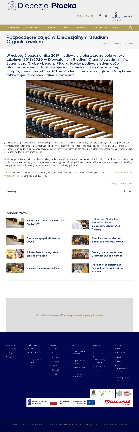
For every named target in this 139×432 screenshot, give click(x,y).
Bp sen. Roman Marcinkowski (78, 375)
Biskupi (74, 345)
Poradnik (53, 345)
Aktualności (12, 348)
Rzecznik (120, 348)
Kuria (97, 348)
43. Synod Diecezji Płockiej (36, 361)
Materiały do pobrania (37, 353)
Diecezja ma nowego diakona (43, 268)
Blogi (10, 357)
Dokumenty (32, 345)
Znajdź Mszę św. (14, 353)
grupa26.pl (122, 424)
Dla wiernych (11, 345)
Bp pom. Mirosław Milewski (79, 362)
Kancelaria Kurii (122, 353)
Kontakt (118, 345)
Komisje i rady (100, 366)
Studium (38, 151)
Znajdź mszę (85, 15)
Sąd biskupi (99, 353)
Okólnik (33, 348)
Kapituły (98, 371)
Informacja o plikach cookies (123, 379)
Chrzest (54, 348)
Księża (119, 361)
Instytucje (96, 345)
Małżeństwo (56, 361)
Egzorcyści (55, 370)
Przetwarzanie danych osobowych (124, 369)
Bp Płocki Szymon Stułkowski (79, 352)
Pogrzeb (54, 366)
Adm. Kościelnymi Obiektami (100, 361)
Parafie (119, 357)
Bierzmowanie (56, 357)
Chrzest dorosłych (58, 353)
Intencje (54, 374)
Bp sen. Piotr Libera (80, 367)
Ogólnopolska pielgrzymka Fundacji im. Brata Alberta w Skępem (107, 268)
